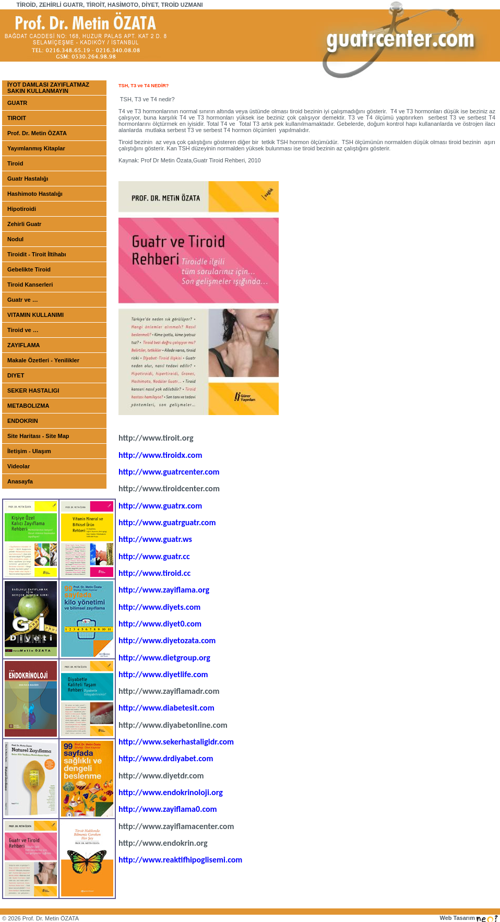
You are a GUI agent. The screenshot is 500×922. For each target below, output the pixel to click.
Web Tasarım (468, 918)
